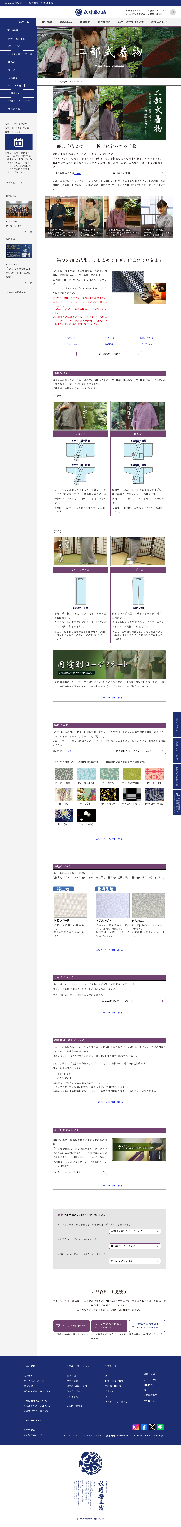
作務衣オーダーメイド (123, 1246)
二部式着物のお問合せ (109, 354)
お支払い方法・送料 (77, 1386)
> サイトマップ (133, 11)
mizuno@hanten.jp (153, 1436)
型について (71, 338)
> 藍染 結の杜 (155, 14)
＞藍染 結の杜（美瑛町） (36, 1412)
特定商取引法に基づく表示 (37, 1392)
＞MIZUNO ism (32, 1421)
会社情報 (47, 22)
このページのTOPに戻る (109, 698)
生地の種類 (72, 1381)
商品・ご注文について (131, 22)
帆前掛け (148, 1385)
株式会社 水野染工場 (16, 292)
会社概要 (28, 1376)
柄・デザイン (15, 46)
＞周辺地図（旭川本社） (36, 1401)
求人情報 (28, 1386)
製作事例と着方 (121, 173)
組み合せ (13, 62)
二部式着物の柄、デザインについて (132, 751)
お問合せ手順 (73, 1392)
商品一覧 (24, 22)
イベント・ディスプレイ (117, 1402)
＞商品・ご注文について (79, 1367)
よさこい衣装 (150, 1380)
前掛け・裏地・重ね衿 (20, 54)
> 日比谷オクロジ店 (135, 14)
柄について (109, 338)
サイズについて (71, 344)
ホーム (52, 82)
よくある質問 (73, 1397)
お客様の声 (104, 22)
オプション (146, 344)
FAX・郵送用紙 (17, 85)
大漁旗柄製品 (150, 1396)
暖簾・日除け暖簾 (114, 1381)
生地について (147, 338)
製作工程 (71, 1376)
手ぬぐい (109, 1392)
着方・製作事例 (16, 39)
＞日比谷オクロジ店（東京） (38, 1406)
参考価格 (109, 344)
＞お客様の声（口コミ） (36, 1435)
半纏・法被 (149, 1375)
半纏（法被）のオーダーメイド (128, 1231)
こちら (77, 173)
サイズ (11, 70)
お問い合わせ (159, 22)
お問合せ (13, 78)
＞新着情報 (29, 1430)
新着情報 (85, 22)
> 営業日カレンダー (157, 11)
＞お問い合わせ (75, 1406)
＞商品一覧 (110, 1367)
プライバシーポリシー (35, 1381)
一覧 (29, 232)
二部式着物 (12, 30)
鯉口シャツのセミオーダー (125, 1261)
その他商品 (149, 1401)
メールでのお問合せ (73, 1326)
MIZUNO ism (66, 22)
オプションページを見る (67, 1172)
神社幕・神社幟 (113, 1386)
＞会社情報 (29, 1367)
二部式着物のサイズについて (117, 1001)
